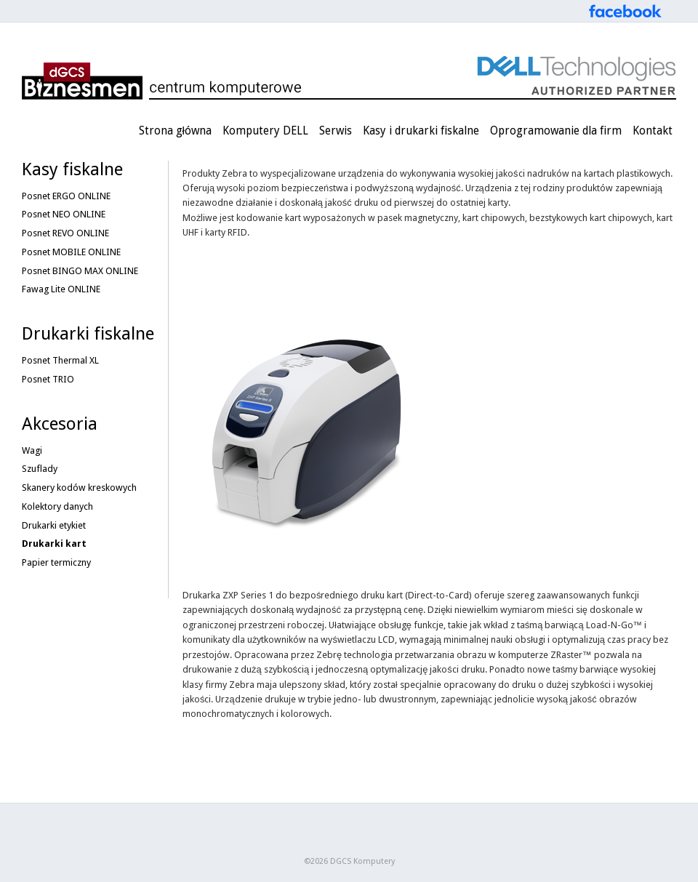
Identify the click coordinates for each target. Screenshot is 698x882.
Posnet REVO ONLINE (65, 233)
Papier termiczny (56, 562)
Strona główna (175, 130)
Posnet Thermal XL (60, 360)
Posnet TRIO (48, 379)
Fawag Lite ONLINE (61, 289)
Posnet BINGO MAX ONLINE (80, 270)
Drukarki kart (54, 543)
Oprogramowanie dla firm (556, 130)
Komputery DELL (265, 130)
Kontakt (653, 130)
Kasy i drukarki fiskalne (421, 130)
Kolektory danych (57, 506)
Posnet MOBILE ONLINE (71, 251)
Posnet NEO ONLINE (63, 214)
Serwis (335, 130)
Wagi (32, 450)
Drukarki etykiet (54, 525)
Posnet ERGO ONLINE (66, 196)
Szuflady (39, 468)
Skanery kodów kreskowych (79, 487)
